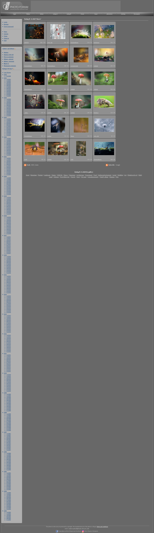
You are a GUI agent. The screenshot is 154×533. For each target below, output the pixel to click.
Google (118, 165)
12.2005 (8, 473)
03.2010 (8, 388)
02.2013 (8, 330)
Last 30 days (7, 72)
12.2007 (8, 433)
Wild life (60, 175)
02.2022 (8, 153)
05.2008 (8, 424)
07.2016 (8, 264)
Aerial (114, 175)
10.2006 (8, 456)
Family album (104, 177)
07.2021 (8, 165)
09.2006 (8, 457)
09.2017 (8, 241)
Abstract (56, 177)
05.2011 (8, 365)
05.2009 (8, 404)
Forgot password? (9, 26)
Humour (112, 177)
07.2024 (8, 106)
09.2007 (8, 438)
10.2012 (8, 338)
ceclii (25, 159)
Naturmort (72, 175)
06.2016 (8, 265)
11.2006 (8, 454)
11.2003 (8, 513)
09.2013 (8, 320)
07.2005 (8, 480)
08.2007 (8, 439)
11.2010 (8, 376)
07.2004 (8, 500)
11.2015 (8, 277)
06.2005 (8, 482)
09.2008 (8, 418)
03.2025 (8, 92)
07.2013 (8, 323)
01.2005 (8, 489)
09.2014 (8, 300)
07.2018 (8, 224)
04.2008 (8, 425)
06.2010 (8, 383)
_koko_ (26, 112)
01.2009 (8, 410)
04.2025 (8, 91)
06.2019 (8, 206)
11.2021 (8, 159)
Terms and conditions (102, 526)
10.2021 (8, 161)
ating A (6, 63)
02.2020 (8, 192)
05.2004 (8, 503)
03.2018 (8, 230)
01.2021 (8, 174)
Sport (78, 177)
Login (5, 22)
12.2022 (8, 138)
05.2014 (8, 306)
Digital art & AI (132, 175)
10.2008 (8, 417)
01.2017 (8, 253)
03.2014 (8, 309)
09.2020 (8, 182)
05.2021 (8, 168)
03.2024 (8, 112)
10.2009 (8, 397)
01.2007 (8, 450)
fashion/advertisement (104, 175)
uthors (6, 52)
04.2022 (8, 150)
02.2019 (8, 212)
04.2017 (8, 248)
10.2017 (8, 239)
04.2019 (8, 209)
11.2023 (8, 120)
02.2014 (8, 310)
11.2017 (8, 238)
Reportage (34, 175)
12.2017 (8, 236)
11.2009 (8, 395)
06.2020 (8, 186)
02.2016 (8, 271)
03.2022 (8, 151)
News (5, 31)
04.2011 (8, 366)
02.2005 (8, 487)
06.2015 (8, 285)
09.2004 (8, 497)
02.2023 (8, 133)
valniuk (96, 66)
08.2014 (8, 301)
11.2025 (8, 81)
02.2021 (8, 173)
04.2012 (8, 347)
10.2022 (8, 141)
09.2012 (8, 339)
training (123, 14)
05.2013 (8, 326)
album (41, 14)
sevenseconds (74, 66)
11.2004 (8, 494)
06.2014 (8, 304)
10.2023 (8, 121)
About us (6, 38)
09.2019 (8, 202)
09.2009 (8, 398)
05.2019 (8, 208)
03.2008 (8, 427)
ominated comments (10, 65)
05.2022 (8, 148)
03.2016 (8, 270)
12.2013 (8, 315)
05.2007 (8, 444)
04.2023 (8, 130)
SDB (72, 159)
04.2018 (8, 229)
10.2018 (8, 220)
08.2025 (8, 85)
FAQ (5, 40)
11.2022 (8, 140)
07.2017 (8, 244)
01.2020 (8, 194)
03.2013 (8, 329)
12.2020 (8, 177)
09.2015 (8, 280)
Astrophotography (93, 177)
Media (28, 14)
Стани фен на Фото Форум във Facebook (69, 531)
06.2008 (8, 422)
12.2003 (8, 512)
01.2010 (8, 391)
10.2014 (8, 298)
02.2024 (8, 114)
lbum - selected (8, 59)
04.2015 (8, 288)
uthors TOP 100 (8, 54)
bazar (96, 14)
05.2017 (8, 247)
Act (125, 175)
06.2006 (8, 462)
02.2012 (8, 350)
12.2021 (8, 158)
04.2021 (8, 170)
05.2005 (8, 483)
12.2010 (8, 374)
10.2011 (8, 358)
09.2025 (8, 84)
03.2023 (8, 132)
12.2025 (8, 79)
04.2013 (8, 327)
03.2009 (8, 407)
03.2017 (8, 250)
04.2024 (8, 111)
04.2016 (8, 268)
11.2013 (8, 317)
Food (95, 175)
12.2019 (8, 197)
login (14, 14)
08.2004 (8, 498)
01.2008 (8, 430)
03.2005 (8, 486)
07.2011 (8, 362)
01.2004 (8, 509)
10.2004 (8, 495)
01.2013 (8, 332)
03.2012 (8, 348)
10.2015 (8, 279)
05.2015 (8, 286)
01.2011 (8, 371)
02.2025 (8, 94)
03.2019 (8, 210)
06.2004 (8, 501)
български (137, 14)
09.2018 (8, 221)
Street (27, 175)
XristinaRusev (74, 42)
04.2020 (8, 189)
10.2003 (8, 515)
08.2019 (8, 203)
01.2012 (8, 351)
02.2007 (8, 448)
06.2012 (8, 344)
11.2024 (8, 100)
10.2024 (8, 102)
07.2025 (8, 86)
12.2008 (8, 414)
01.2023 (8, 135)
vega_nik (49, 42)
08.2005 (8, 479)
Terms (5, 36)
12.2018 (8, 217)
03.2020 (8, 191)
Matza (72, 136)
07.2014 (8, 303)
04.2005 (8, 484)
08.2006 (8, 459)
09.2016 (8, 261)
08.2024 (8, 105)
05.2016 (8, 267)
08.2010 (8, 380)
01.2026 (8, 76)
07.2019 (8, 205)
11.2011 (8, 356)
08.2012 (8, 341)
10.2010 (8, 377)
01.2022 (8, 154)
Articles (6, 34)
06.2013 (8, 324)
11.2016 (8, 258)
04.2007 (8, 445)
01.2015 (8, 292)
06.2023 (8, 127)
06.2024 (8, 108)
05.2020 (8, 188)
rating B (69, 14)
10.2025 (8, 82)
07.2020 (8, 185)
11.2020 (8, 179)
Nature (54, 175)
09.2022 (8, 143)
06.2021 (8, 167)
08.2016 (8, 262)
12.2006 (8, 453)
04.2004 (8, 504)
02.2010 (8, 389)
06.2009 (8, 403)
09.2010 (8, 379)
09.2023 (8, 123)
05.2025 (8, 89)
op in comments (9, 57)
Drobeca (96, 112)
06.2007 (8, 442)
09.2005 (8, 477)
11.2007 (8, 435)
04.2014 (8, 307)
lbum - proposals (9, 61)
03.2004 (8, 506)
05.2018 (8, 227)
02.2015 (8, 291)
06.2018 (8, 226)
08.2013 (8, 321)
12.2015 (8, 276)
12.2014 (8, 296)
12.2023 (8, 118)
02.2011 (8, 369)
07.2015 (8, 283)
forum (82, 14)
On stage (83, 177)
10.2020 (8, 180)
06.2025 (8, 88)
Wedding (120, 175)
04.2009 (8, 406)
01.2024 (8, 115)
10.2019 (8, 200)
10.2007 (8, 436)
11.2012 (8, 336)
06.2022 (8, 147)
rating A (55, 14)
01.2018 (8, 233)
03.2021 (8, 171)
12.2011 (8, 355)
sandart (49, 136)
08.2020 (8, 183)
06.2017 (8, 245)
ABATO (26, 42)
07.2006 (8, 460)
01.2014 (8, 312)
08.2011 (8, 360)
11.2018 (8, 218)
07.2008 (8, 421)
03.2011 (8, 368)
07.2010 (8, 382)
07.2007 (8, 441)
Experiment (88, 175)
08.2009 (8, 400)
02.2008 (8, 428)
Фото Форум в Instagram (91, 531)
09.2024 (8, 103)
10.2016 (8, 259)
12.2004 (8, 492)
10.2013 (8, 318)
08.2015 (8, 282)
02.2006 (8, 468)
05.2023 (8, 129)
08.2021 (8, 164)
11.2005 (8, 474)
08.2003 (8, 518)
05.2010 (8, 385)
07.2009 (8, 401)
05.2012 (8, 345)
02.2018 (8, 232)
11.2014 (8, 297)
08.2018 (8, 223)
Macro (66, 175)
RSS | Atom (34, 165)
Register (6, 24)
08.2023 (8, 124)
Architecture (80, 175)
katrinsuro (96, 42)
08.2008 (8, 420)
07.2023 (8, 126)
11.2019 (8, 199)
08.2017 (8, 242)
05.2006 (8, 463)
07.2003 (8, 519)
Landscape (47, 175)
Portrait (40, 175)
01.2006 (8, 469)
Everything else (64, 177)
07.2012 (8, 342)
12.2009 (8, 394)
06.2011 (8, 363)
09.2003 (8, 516)
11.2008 (8, 415)
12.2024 (8, 99)
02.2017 (8, 251)
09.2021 (8, 162)
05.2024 (8, 109)
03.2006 (8, 466)
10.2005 (8, 476)
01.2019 (8, 213)
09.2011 (8, 359)
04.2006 (8, 465)
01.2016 (8, 272)
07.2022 (8, 146)
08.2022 (8, 144)
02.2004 (8, 507)
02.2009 (8, 409)
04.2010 (8, 386)
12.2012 (8, 335)
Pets (117, 177)
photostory (109, 14)
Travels (73, 177)
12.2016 (8, 256)
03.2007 (8, 447)
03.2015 (8, 289)
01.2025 (8, 95)
